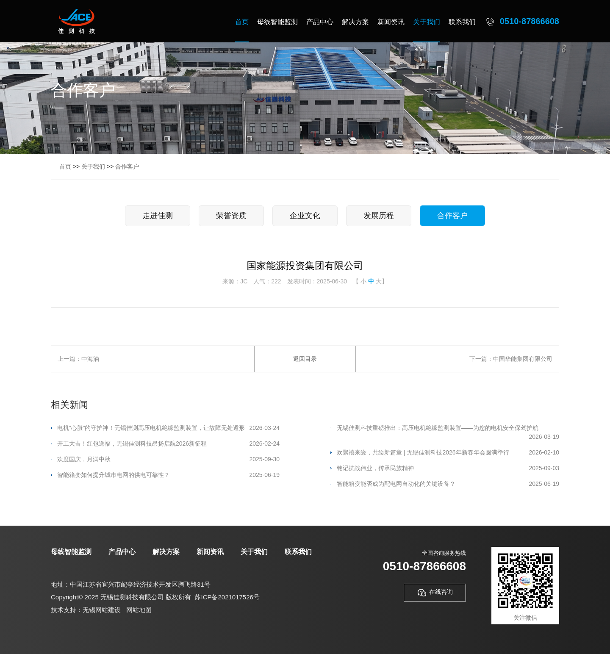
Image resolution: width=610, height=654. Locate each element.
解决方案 (355, 21)
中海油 (90, 358)
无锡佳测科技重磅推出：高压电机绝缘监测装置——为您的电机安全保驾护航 (448, 428)
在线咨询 (435, 592)
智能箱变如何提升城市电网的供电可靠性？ (168, 475)
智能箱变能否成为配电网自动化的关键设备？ (448, 483)
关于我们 (426, 21)
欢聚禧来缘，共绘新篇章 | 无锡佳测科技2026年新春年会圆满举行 (448, 452)
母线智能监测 (277, 21)
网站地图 (139, 609)
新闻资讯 (391, 21)
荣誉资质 (231, 215)
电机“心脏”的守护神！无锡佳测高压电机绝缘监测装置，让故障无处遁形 (168, 428)
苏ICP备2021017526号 (226, 597)
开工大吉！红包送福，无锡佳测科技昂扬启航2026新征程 (168, 443)
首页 (242, 21)
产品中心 (319, 21)
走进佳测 (157, 215)
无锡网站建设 (102, 609)
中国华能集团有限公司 (522, 358)
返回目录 (305, 358)
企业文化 (305, 215)
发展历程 (378, 215)
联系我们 (462, 21)
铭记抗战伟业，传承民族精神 (448, 468)
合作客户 (127, 166)
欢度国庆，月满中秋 (168, 459)
